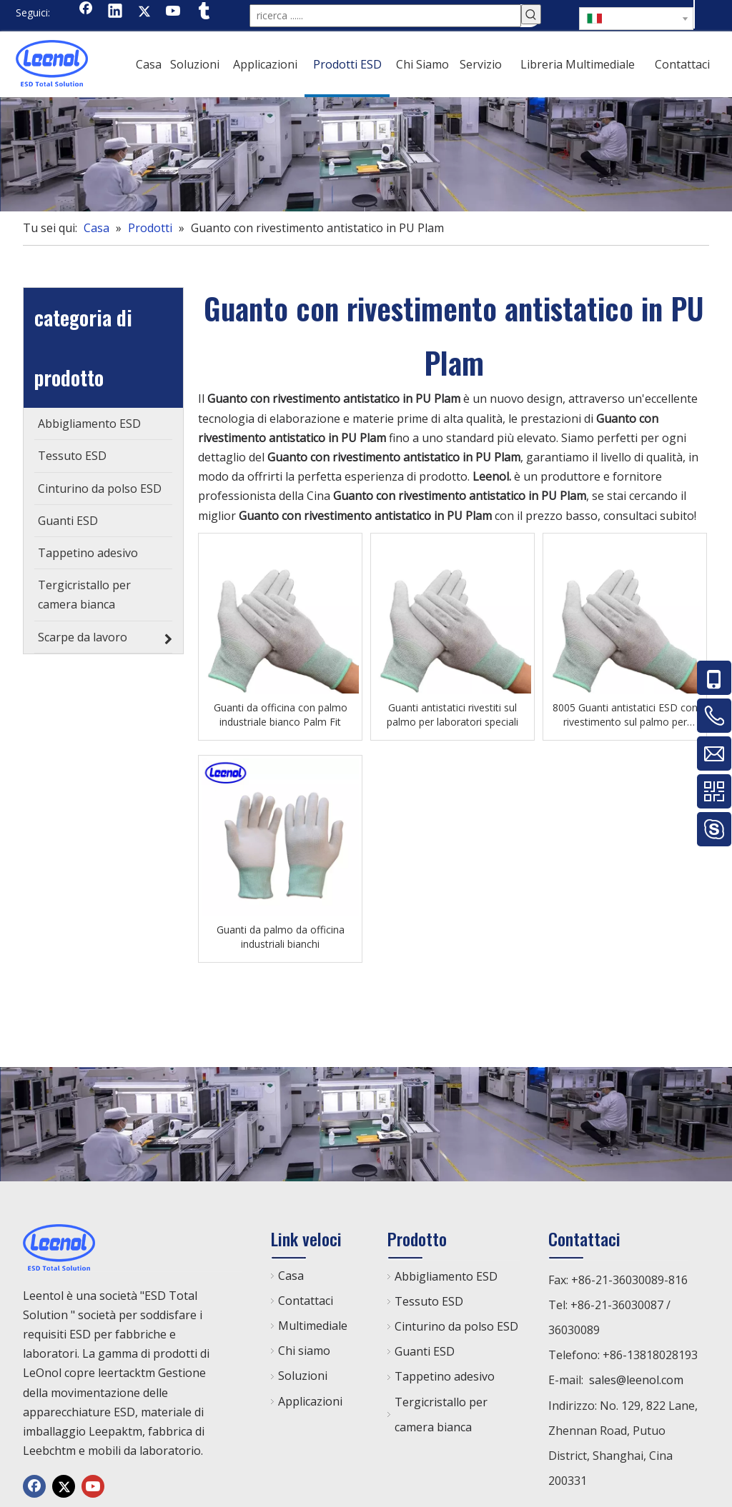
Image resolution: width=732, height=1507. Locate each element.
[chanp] (366, 151)
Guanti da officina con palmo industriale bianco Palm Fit (280, 712)
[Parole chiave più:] (531, 14)
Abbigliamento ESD (446, 1273)
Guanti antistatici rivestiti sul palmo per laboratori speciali (452, 712)
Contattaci (305, 1298)
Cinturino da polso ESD (456, 1323)
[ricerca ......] (385, 14)
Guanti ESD (425, 1348)
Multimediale (312, 1323)
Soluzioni (302, 1373)
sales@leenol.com (636, 1377)
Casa (291, 1273)
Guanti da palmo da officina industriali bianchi (281, 934)
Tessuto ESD (429, 1298)
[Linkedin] (115, 12)
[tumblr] (203, 12)
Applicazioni (310, 1398)
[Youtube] (173, 12)
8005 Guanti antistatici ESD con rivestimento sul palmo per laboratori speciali (625, 712)
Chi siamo (304, 1348)
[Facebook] (85, 12)
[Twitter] (144, 12)
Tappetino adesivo (445, 1373)
